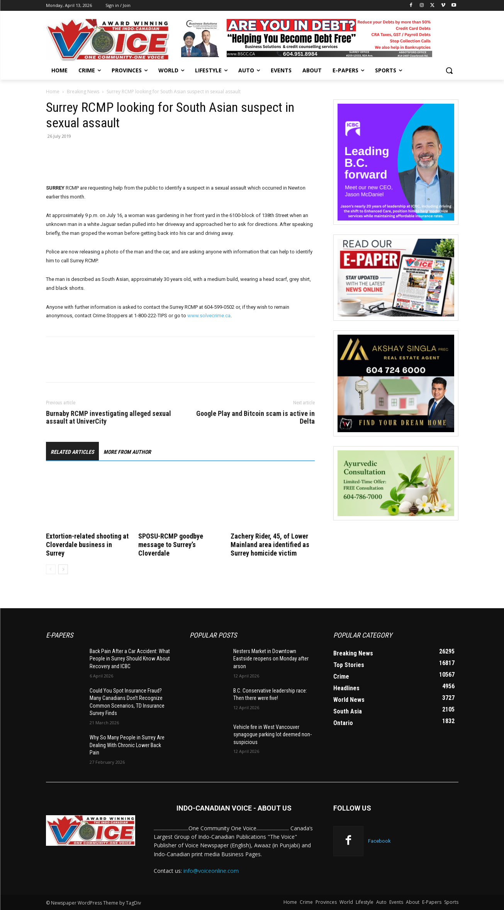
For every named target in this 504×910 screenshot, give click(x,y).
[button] (449, 70)
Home (52, 91)
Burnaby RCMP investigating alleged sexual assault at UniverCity (108, 417)
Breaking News (83, 91)
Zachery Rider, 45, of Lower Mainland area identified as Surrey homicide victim (270, 544)
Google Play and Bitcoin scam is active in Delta (255, 417)
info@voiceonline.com (211, 870)
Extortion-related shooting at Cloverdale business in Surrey (87, 544)
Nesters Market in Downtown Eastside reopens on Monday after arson (271, 658)
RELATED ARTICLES (72, 452)
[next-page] (63, 569)
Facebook (379, 841)
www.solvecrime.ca (209, 315)
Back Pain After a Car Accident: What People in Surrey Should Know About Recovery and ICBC (130, 658)
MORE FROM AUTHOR (127, 452)
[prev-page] (51, 569)
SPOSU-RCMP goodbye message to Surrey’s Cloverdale (170, 544)
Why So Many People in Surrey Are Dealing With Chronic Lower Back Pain (127, 745)
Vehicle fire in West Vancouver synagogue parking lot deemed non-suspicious (272, 734)
